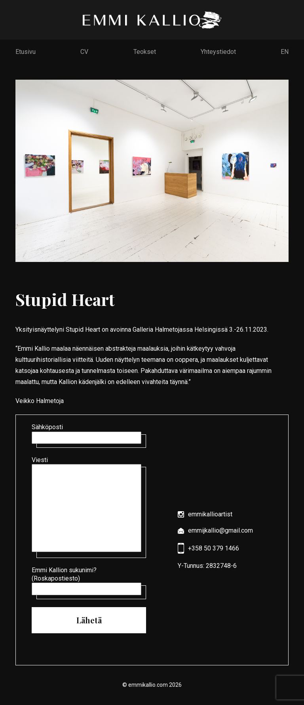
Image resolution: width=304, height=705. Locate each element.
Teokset (144, 51)
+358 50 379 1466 (208, 548)
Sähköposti (89, 433)
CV (84, 51)
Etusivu (25, 51)
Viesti (89, 505)
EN (285, 51)
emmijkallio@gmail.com (215, 530)
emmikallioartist (205, 514)
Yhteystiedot (218, 51)
